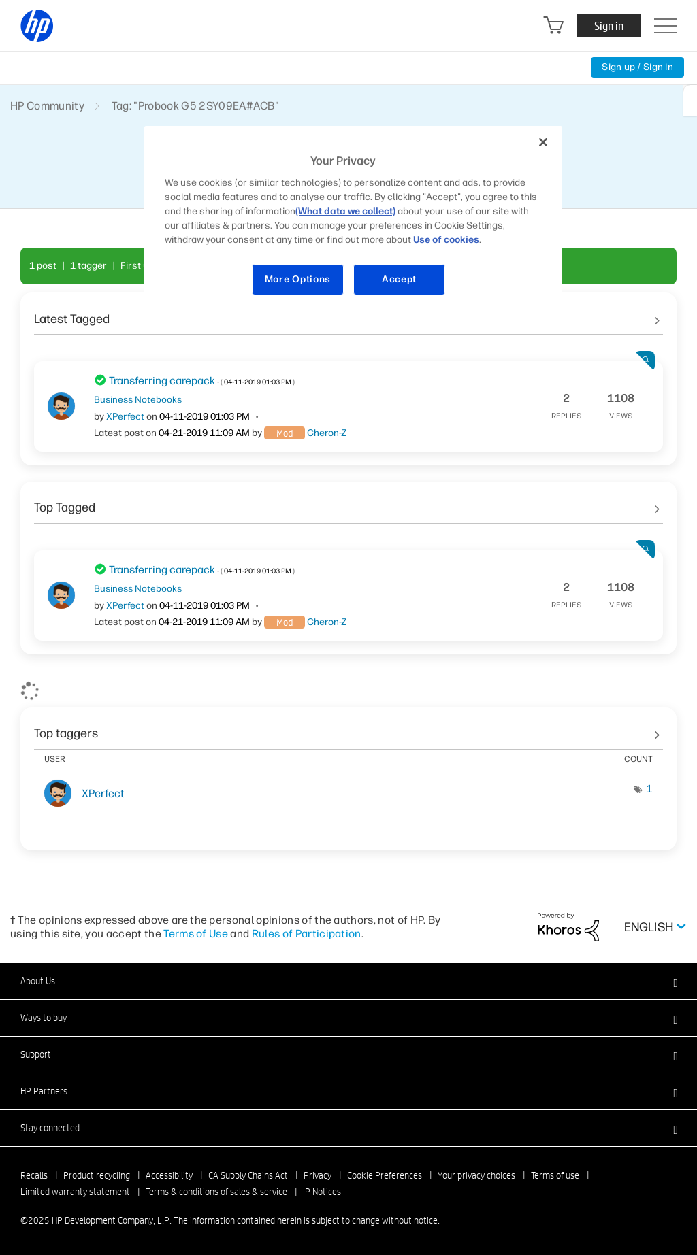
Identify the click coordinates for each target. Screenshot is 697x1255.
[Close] (543, 142)
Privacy (317, 1175)
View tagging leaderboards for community (348, 729)
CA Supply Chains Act (248, 1175)
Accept (399, 279)
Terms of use (555, 1175)
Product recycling (96, 1175)
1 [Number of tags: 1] (649, 788)
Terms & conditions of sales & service (216, 1192)
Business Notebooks (138, 399)
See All (348, 314)
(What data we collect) (345, 211)
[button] (348, 981)
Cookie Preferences (384, 1175)
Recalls (34, 1175)
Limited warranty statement (75, 1192)
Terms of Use (195, 933)
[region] (353, 219)
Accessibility (169, 1175)
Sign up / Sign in (637, 67)
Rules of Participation (306, 933)
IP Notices (322, 1192)
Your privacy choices (476, 1175)
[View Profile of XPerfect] (125, 416)
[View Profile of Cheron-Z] (326, 433)
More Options (298, 279)
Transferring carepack (202, 380)
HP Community (47, 105)
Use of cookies (446, 240)
